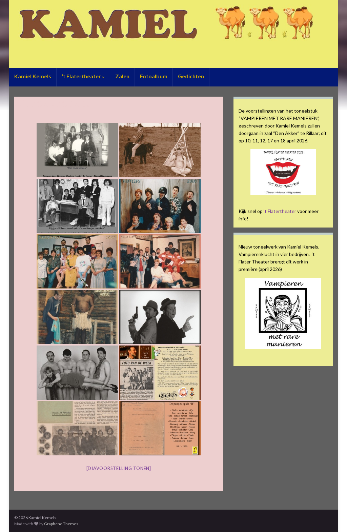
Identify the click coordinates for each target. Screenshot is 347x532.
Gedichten (191, 76)
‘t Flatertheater (83, 76)
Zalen (122, 76)
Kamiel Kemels (32, 76)
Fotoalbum (153, 76)
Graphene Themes (61, 523)
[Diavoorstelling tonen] (118, 468)
